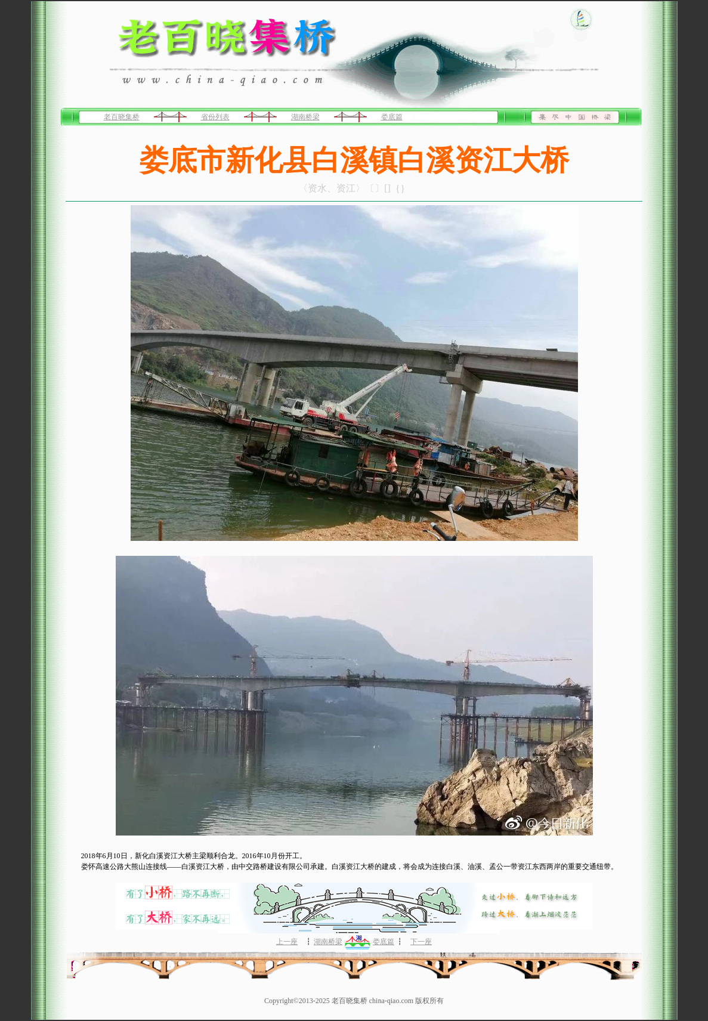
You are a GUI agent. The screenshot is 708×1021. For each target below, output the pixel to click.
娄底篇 (392, 117)
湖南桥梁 (305, 117)
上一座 (287, 942)
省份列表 (215, 117)
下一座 (421, 942)
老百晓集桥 (122, 117)
